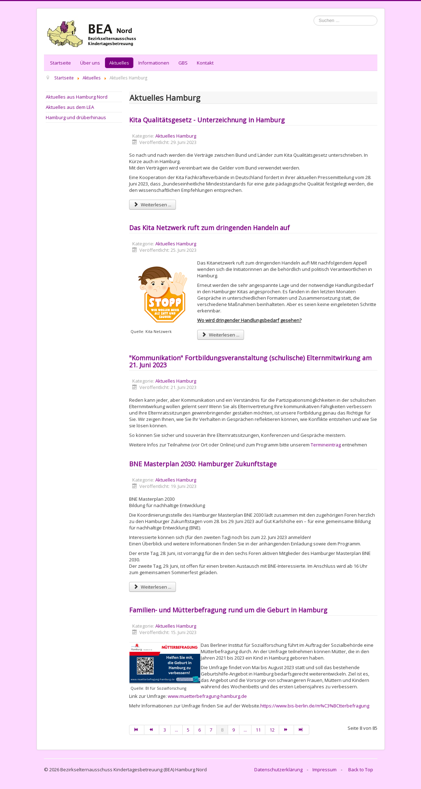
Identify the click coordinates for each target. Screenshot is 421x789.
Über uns (90, 63)
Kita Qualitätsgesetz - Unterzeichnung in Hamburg (207, 120)
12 (272, 730)
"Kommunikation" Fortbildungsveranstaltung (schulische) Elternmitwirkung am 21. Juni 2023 (250, 361)
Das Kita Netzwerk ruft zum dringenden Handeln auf (209, 227)
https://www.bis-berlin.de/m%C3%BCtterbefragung (314, 705)
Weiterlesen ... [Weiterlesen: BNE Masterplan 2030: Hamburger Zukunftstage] (152, 587)
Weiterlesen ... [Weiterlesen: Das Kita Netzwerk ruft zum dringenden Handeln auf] (220, 335)
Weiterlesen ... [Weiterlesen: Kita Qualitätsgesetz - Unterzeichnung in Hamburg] (152, 204)
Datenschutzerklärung (278, 769)
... (176, 730)
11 (258, 730)
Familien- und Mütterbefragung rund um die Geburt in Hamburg (228, 610)
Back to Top (360, 769)
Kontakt (205, 63)
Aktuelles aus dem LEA (70, 107)
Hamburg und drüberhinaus (76, 117)
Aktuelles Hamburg (175, 136)
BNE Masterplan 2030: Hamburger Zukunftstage (203, 464)
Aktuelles (119, 63)
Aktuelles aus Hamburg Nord (76, 97)
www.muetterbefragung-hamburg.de (207, 696)
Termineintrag (326, 444)
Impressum (324, 769)
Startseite (60, 63)
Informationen (153, 63)
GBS (183, 63)
